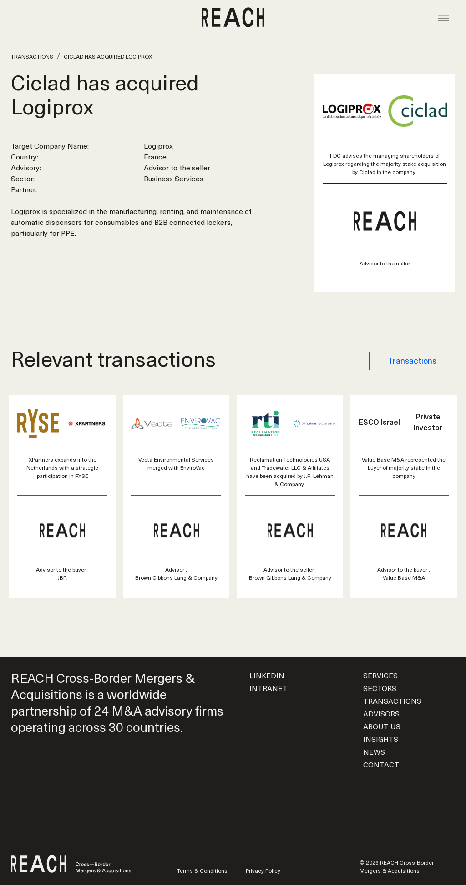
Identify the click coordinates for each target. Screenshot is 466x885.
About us (381, 726)
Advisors (381, 713)
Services (380, 675)
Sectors (379, 688)
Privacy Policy (263, 870)
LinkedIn (266, 675)
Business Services (173, 178)
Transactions (32, 56)
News (374, 751)
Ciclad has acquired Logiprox (108, 56)
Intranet (268, 688)
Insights (380, 739)
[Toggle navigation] (443, 17)
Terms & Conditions (202, 870)
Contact (381, 764)
